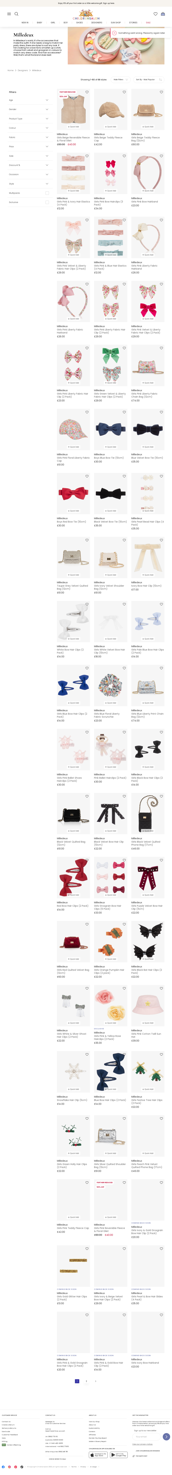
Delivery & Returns (9, 1428)
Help (4, 1438)
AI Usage (93, 1467)
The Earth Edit (139, 1456)
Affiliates (92, 1435)
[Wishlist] (155, 14)
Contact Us (6, 1422)
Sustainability (94, 1428)
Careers (92, 1432)
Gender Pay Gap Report (98, 1438)
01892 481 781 (63, 1452)
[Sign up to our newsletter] (166, 1436)
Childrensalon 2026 (44, 1467)
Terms (73, 1467)
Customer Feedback (10, 1435)
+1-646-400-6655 (56, 1443)
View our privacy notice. (142, 1444)
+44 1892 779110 (63, 1446)
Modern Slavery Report (97, 1441)
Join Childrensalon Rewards (146, 1451)
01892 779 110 (53, 1437)
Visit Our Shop (94, 1422)
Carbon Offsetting (11, 1445)
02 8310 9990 (58, 1440)
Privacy (83, 1467)
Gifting (4, 1441)
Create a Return (8, 1425)
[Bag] (163, 14)
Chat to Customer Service (55, 1423)
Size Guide (6, 1432)
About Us (92, 1425)
